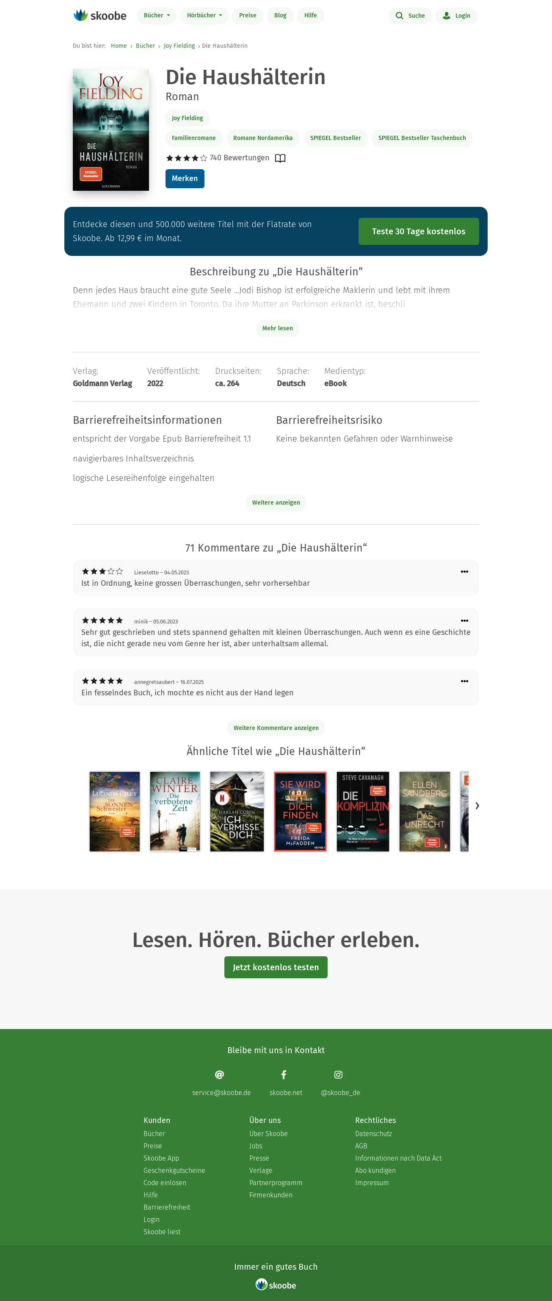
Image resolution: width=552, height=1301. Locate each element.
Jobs (255, 1146)
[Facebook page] (286, 1083)
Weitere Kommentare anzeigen (276, 728)
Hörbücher (202, 15)
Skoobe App (161, 1158)
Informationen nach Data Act (398, 1158)
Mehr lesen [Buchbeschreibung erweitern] (277, 328)
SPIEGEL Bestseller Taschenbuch (422, 138)
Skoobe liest (162, 1232)
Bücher (154, 15)
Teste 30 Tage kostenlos (419, 231)
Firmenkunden (271, 1195)
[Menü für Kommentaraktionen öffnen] (465, 572)
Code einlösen (165, 1183)
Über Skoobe (268, 1134)
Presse (259, 1158)
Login (456, 15)
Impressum (372, 1183)
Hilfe (310, 15)
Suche (410, 15)
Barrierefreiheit (167, 1207)
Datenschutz (373, 1134)
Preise (248, 15)
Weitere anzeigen (276, 502)
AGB (361, 1146)
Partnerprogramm (276, 1183)
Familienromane (194, 138)
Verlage (261, 1171)
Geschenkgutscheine (174, 1171)
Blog (280, 15)
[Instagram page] (340, 1083)
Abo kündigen (375, 1171)
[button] (477, 805)
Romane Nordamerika (263, 138)
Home (119, 45)
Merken (185, 178)
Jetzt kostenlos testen (276, 967)
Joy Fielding (179, 45)
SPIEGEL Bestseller (335, 138)
